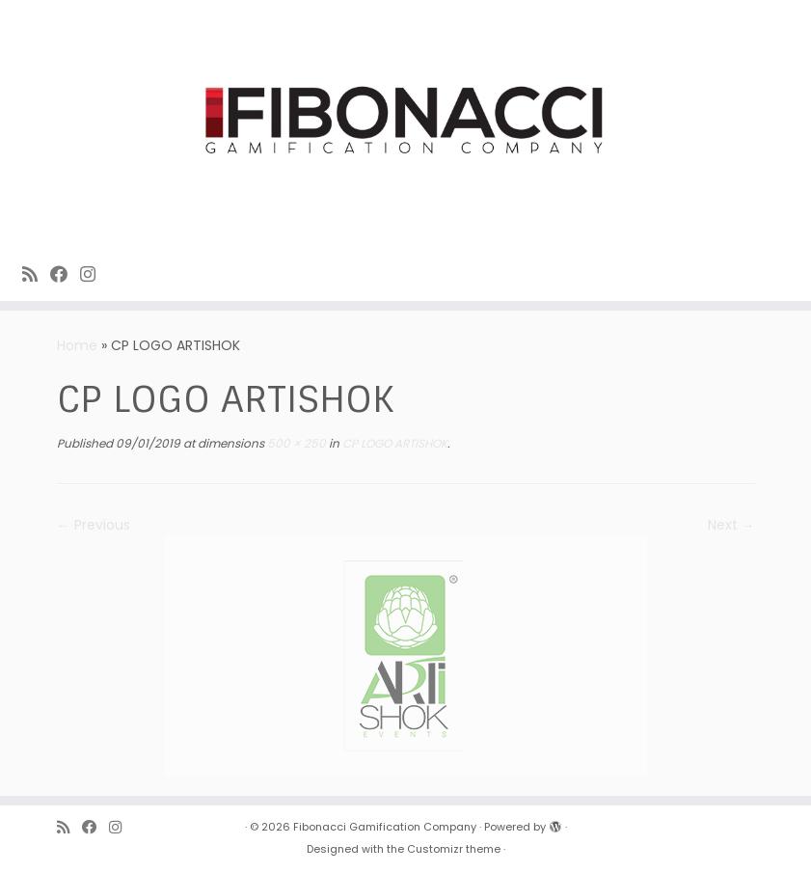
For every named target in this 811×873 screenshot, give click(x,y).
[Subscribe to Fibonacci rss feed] (36, 274)
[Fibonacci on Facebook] (65, 274)
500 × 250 (295, 443)
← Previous (93, 524)
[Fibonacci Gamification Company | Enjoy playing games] (405, 122)
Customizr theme (453, 849)
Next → (731, 524)
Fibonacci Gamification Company (384, 826)
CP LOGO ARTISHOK (393, 443)
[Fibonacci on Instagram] (94, 274)
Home (77, 345)
